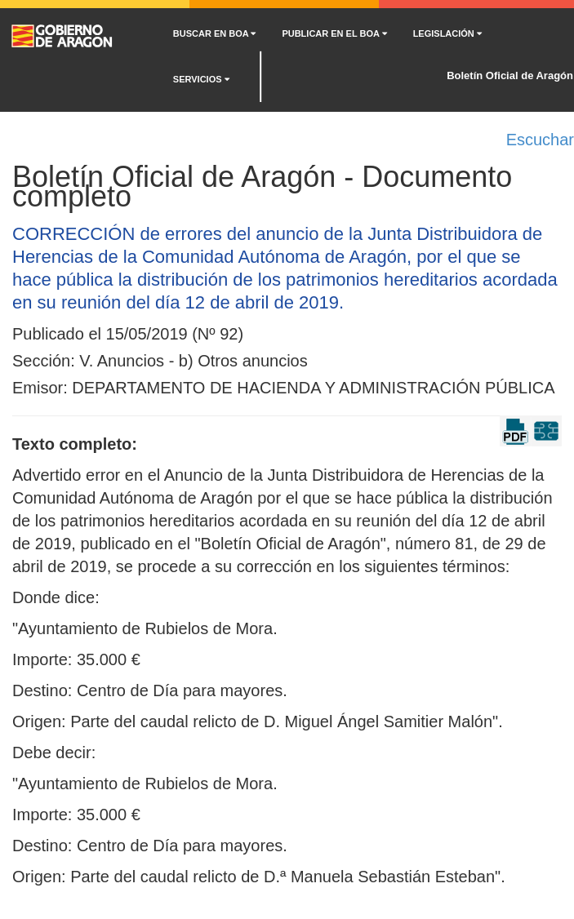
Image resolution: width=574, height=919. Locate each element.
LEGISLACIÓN (447, 33)
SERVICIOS (201, 79)
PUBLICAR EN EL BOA (334, 33)
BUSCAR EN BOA (214, 33)
